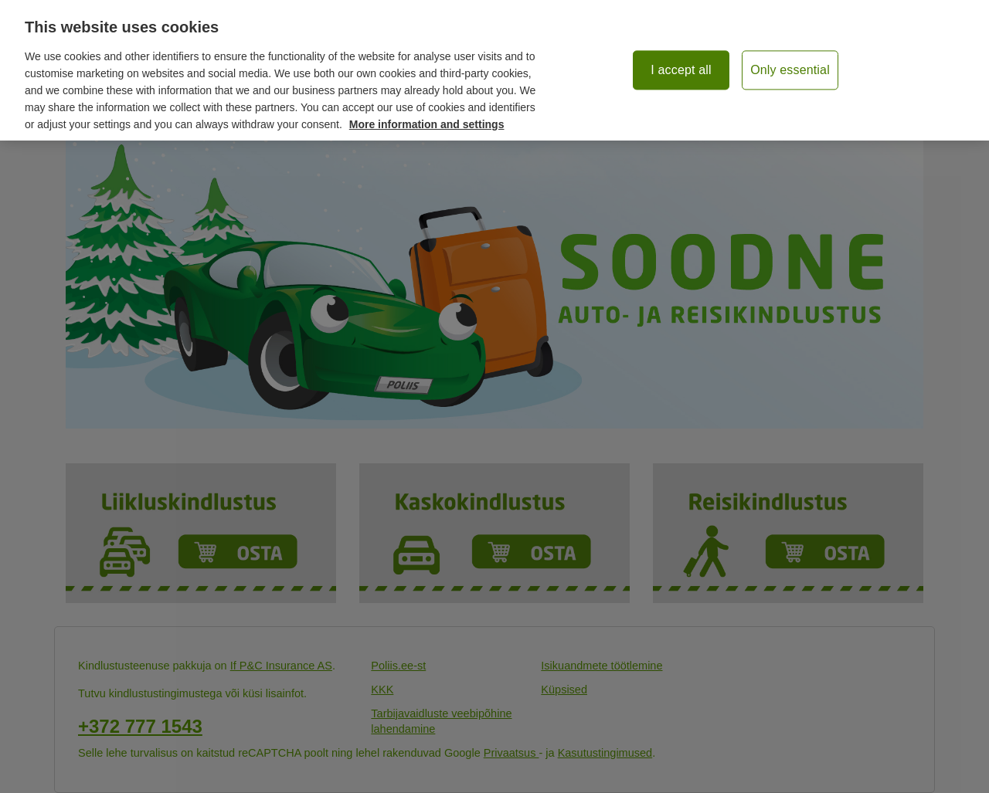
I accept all (681, 69)
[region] (494, 70)
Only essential (790, 69)
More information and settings (427, 124)
